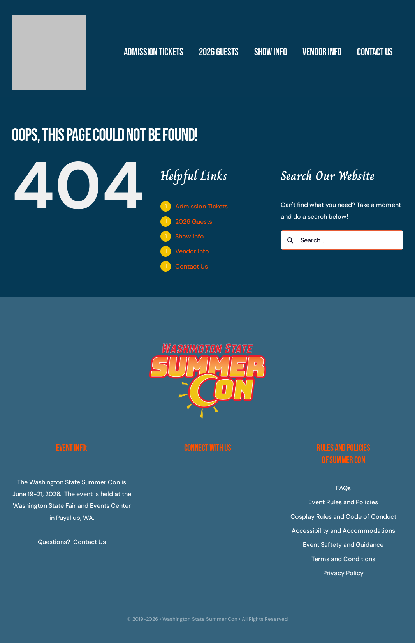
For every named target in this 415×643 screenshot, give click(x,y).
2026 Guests (193, 221)
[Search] (290, 240)
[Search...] (342, 240)
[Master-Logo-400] (49, 18)
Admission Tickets (201, 206)
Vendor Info (192, 251)
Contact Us (191, 266)
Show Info (189, 236)
